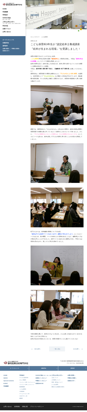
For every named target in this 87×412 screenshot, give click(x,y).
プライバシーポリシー (37, 408)
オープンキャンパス (8, 40)
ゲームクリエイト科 (24, 395)
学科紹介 (5, 15)
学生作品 (5, 26)
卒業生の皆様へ (16, 48)
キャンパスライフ (35, 37)
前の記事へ (37, 349)
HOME (5, 9)
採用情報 (17, 408)
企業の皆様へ (6, 48)
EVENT (5, 385)
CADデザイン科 (23, 397)
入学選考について (55, 381)
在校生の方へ (6, 50)
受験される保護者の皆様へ (58, 388)
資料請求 (5, 45)
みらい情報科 (22, 381)
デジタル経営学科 (23, 379)
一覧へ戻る (57, 349)
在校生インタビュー (41, 379)
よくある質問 (54, 386)
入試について (54, 379)
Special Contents (8, 382)
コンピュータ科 (27, 384)
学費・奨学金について (57, 384)
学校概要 (5, 12)
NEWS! (5, 379)
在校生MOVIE (39, 385)
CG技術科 (21, 393)
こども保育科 (44, 37)
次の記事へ (76, 349)
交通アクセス (7, 28)
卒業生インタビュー (41, 382)
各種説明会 (6, 42)
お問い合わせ (7, 31)
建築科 (21, 400)
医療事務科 (22, 388)
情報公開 (25, 408)
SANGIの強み (7, 18)
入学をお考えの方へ (9, 22)
